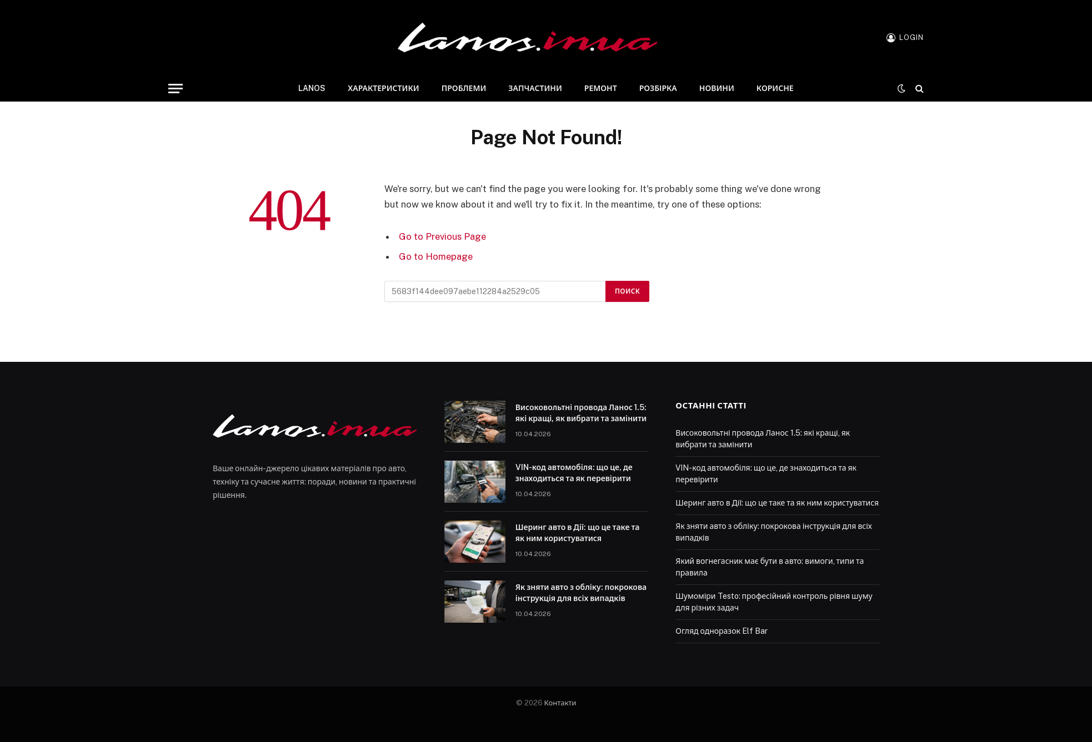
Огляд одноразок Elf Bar (721, 631)
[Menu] (175, 88)
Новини (716, 88)
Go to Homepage (436, 256)
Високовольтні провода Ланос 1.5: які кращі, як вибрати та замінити (581, 413)
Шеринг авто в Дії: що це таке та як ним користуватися (577, 533)
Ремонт (600, 88)
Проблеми (464, 88)
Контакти (560, 703)
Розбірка (658, 88)
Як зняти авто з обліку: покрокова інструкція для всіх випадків (581, 593)
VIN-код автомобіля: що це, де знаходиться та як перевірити (574, 473)
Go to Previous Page (442, 236)
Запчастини (535, 88)
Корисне (775, 88)
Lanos (311, 88)
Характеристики (383, 88)
